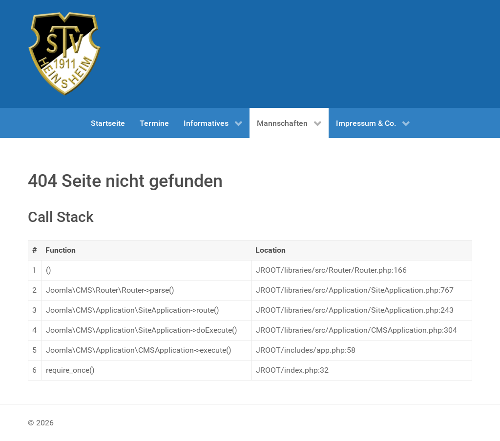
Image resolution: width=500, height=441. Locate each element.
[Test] (64, 54)
